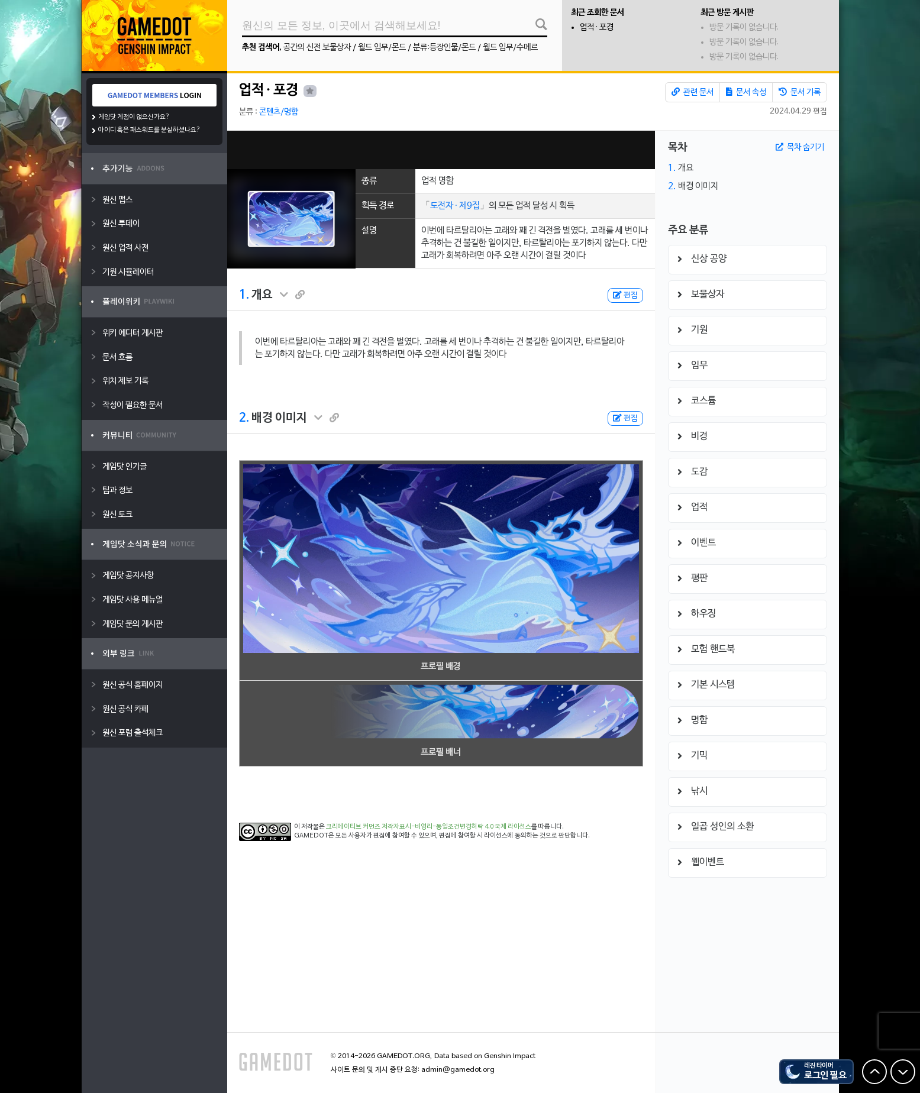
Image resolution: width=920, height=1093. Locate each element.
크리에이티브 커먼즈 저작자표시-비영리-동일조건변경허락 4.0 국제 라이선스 (428, 826)
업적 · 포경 (597, 27)
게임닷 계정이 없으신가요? (134, 117)
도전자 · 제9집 (455, 206)
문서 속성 (746, 92)
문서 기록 (800, 92)
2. (244, 418)
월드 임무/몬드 (382, 47)
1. (244, 295)
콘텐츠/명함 (278, 112)
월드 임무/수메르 (510, 47)
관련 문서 (693, 92)
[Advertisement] (441, 150)
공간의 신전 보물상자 (317, 47)
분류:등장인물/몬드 (444, 47)
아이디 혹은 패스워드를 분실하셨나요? (149, 130)
